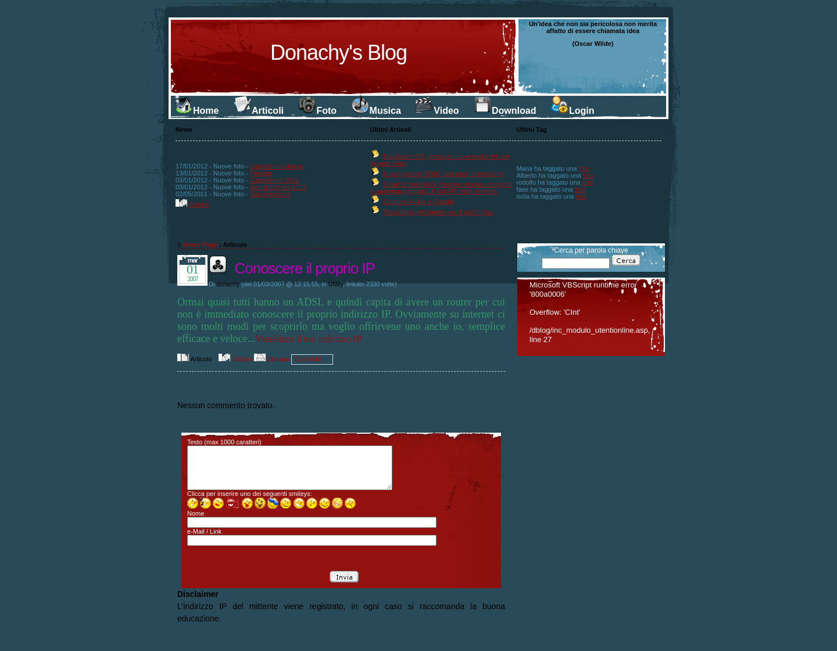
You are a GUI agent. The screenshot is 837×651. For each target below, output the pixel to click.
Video (437, 111)
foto (583, 168)
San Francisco (270, 193)
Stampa (271, 358)
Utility (335, 283)
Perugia (261, 173)
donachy (227, 283)
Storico (192, 204)
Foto (317, 111)
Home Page (200, 244)
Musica (376, 111)
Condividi (308, 358)
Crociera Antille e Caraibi (418, 201)
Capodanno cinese (276, 166)
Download (504, 111)
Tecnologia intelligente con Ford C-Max (438, 211)
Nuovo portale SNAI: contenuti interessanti (443, 173)
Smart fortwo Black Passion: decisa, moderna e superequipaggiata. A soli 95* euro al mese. (441, 188)
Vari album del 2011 (278, 187)
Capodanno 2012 (274, 180)
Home (196, 111)
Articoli (258, 111)
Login (572, 111)
